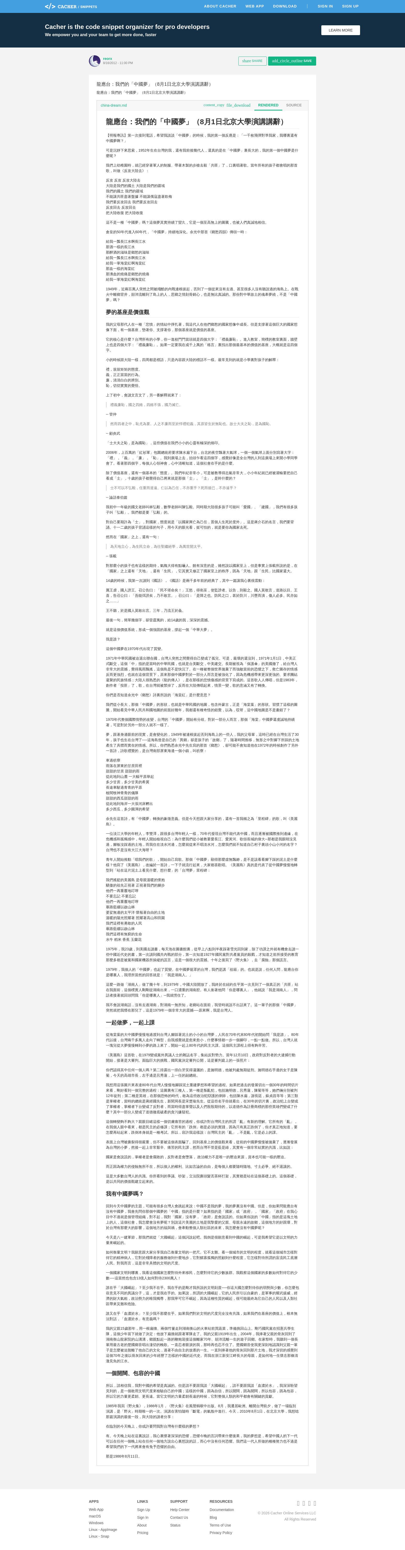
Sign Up (350, 6)
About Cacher (220, 6)
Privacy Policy (221, 1530)
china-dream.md (114, 105)
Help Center (180, 1509)
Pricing (142, 1530)
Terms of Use (220, 1523)
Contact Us (179, 1516)
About (142, 1523)
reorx (107, 59)
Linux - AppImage (103, 1530)
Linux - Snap (99, 1536)
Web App (254, 6)
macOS (95, 1516)
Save (292, 61)
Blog (213, 1516)
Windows (96, 1523)
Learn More (341, 30)
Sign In (325, 6)
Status (175, 1523)
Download (285, 6)
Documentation (222, 1509)
